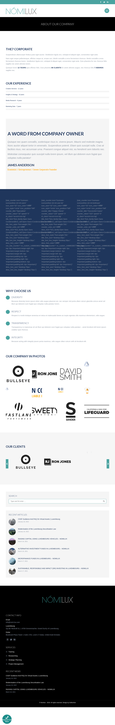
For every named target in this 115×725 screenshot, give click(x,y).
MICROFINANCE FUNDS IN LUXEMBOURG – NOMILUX (39, 558)
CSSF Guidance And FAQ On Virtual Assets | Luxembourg (39, 519)
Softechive (72, 702)
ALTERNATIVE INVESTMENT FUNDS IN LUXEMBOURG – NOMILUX (43, 549)
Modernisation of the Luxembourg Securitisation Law (37, 529)
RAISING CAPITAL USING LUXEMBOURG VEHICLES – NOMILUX (42, 539)
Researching (13, 656)
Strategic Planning (15, 660)
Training (11, 652)
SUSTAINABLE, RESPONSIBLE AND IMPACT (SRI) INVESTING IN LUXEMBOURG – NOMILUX (53, 568)
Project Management (15, 664)
